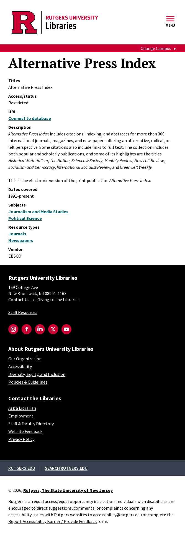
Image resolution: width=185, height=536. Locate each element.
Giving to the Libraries (58, 299)
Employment (21, 416)
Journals (17, 233)
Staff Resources (22, 312)
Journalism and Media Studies (38, 211)
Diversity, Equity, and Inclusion (36, 374)
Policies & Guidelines (27, 382)
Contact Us (18, 299)
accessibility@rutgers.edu (117, 514)
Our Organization (25, 358)
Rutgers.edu (21, 468)
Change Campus (156, 48)
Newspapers (20, 240)
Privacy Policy (21, 439)
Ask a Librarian (22, 408)
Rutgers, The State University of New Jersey (68, 490)
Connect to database (29, 118)
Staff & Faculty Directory (31, 423)
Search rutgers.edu (66, 468)
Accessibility (20, 366)
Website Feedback (25, 431)
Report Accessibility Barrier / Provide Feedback (52, 521)
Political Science (25, 218)
